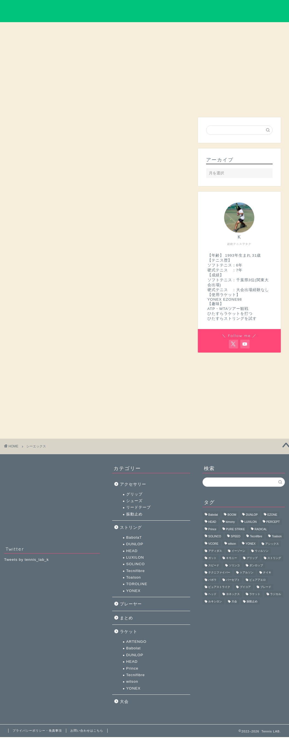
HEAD (132, 551)
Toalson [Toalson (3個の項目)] (277, 536)
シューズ (134, 501)
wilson (132, 681)
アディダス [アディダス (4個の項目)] (215, 550)
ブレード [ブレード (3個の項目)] (265, 586)
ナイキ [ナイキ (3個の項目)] (267, 572)
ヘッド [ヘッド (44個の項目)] (212, 594)
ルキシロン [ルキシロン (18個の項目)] (215, 601)
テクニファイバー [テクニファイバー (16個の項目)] (219, 572)
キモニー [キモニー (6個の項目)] (231, 558)
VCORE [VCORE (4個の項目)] (213, 543)
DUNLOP (134, 544)
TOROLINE (136, 584)
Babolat (133, 648)
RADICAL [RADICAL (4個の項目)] (261, 529)
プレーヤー (25, 29)
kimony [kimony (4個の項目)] (230, 522)
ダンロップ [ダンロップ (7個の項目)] (256, 565)
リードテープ (138, 507)
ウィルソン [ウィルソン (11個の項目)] (261, 550)
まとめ (224, 29)
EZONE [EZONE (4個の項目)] (272, 514)
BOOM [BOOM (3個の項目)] (231, 514)
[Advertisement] (238, 77)
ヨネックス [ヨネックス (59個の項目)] (233, 594)
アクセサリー (144, 29)
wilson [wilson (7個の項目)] (232, 543)
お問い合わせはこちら (86, 730)
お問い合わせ (263, 29)
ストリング (184, 29)
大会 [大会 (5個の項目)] (234, 601)
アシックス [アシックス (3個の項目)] (272, 543)
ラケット (65, 29)
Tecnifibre (135, 571)
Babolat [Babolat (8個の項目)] (213, 514)
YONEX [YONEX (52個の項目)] (250, 543)
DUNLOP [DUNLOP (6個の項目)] (252, 514)
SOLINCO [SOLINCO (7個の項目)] (214, 536)
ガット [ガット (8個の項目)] (212, 558)
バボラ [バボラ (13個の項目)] (212, 579)
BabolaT (134, 537)
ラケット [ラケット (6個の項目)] (254, 594)
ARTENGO (136, 642)
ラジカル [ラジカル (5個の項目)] (275, 594)
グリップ (134, 494)
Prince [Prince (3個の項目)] (212, 529)
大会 (105, 29)
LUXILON (135, 557)
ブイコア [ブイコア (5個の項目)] (245, 586)
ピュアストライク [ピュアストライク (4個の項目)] (219, 586)
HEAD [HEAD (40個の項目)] (212, 522)
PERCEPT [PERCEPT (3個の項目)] (273, 522)
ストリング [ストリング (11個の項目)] (274, 558)
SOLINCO (135, 564)
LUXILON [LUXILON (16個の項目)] (250, 522)
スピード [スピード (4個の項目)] (213, 565)
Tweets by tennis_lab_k (26, 560)
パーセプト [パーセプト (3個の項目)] (233, 579)
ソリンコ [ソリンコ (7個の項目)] (234, 565)
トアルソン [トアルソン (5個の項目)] (246, 572)
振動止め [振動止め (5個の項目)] (252, 601)
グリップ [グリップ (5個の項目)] (252, 558)
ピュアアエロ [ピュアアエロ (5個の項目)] (257, 579)
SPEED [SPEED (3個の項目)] (235, 536)
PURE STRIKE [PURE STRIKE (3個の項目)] (235, 529)
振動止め (134, 514)
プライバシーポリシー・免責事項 (37, 730)
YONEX (133, 591)
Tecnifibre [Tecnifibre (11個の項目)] (256, 536)
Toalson (133, 577)
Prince (132, 668)
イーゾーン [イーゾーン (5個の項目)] (238, 550)
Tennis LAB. (144, 11)
